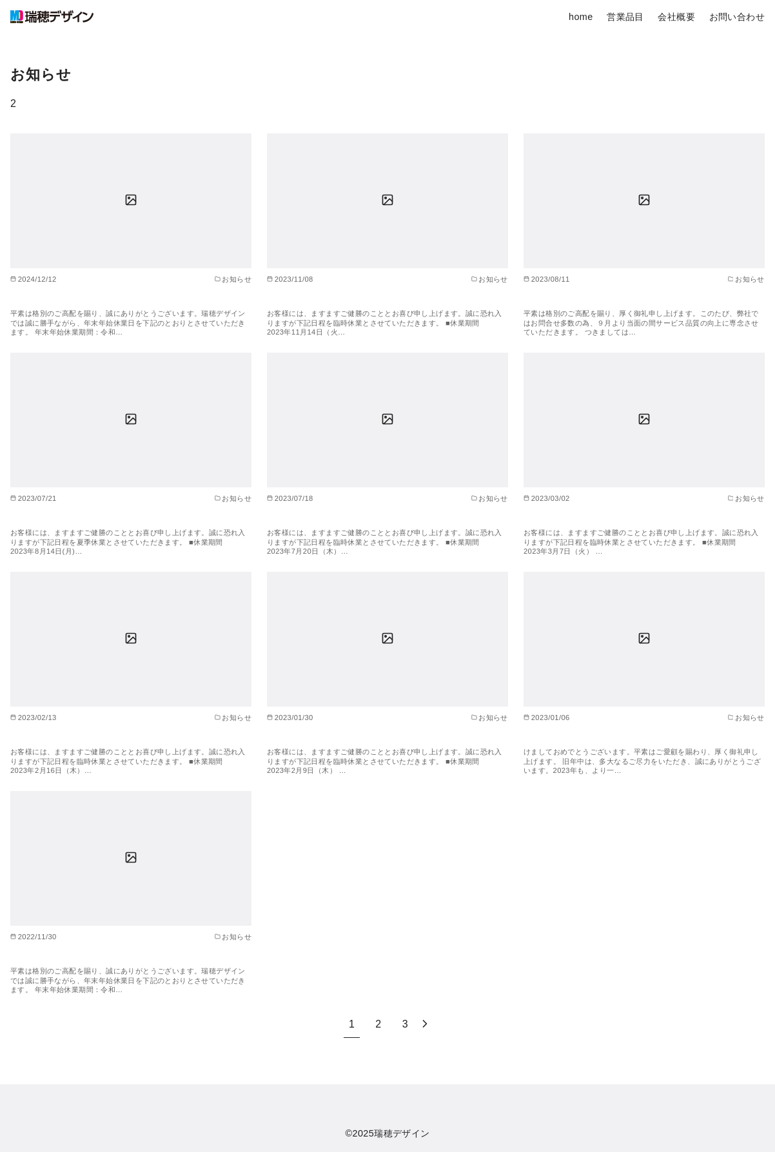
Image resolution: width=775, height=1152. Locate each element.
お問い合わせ (737, 17)
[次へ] (424, 1024)
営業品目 (625, 17)
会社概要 (676, 17)
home (581, 17)
